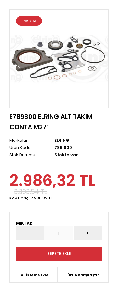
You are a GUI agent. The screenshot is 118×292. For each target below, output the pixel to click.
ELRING (61, 140)
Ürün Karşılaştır (83, 275)
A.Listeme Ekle (34, 275)
